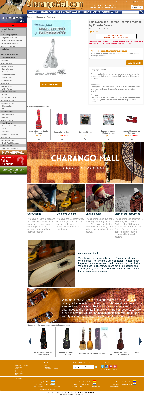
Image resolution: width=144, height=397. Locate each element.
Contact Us (18, 367)
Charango (31, 17)
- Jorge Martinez (6, 80)
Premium (3, 52)
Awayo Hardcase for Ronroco (131, 132)
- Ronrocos (5, 131)
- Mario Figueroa (6, 63)
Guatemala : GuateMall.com (45, 384)
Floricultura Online (76, 386)
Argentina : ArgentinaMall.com (44, 382)
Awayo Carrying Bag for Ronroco (38, 132)
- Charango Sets (6, 106)
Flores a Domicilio (38, 386)
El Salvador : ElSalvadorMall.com (124, 384)
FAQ (16, 370)
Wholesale (47, 367)
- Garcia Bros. (6, 72)
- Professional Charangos (10, 43)
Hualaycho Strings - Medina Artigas (108, 132)
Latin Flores (57, 386)
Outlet (2, 32)
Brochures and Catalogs (51, 368)
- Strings (4, 94)
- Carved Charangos (8, 140)
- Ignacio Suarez (6, 77)
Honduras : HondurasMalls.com (85, 384)
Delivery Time (19, 372)
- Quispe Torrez (6, 86)
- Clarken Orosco (7, 66)
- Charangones (6, 137)
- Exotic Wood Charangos (10, 143)
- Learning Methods (7, 100)
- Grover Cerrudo (7, 69)
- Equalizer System (7, 103)
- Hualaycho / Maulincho (9, 134)
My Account (138, 2)
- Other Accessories (8, 109)
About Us (47, 365)
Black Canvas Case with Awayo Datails (43, 353)
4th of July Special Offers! (9, 54)
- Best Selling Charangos (9, 149)
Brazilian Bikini (114, 386)
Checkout (129, 2)
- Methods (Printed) (7, 114)
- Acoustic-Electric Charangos (11, 126)
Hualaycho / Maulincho (45, 17)
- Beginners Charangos (9, 38)
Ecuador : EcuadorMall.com (126, 382)
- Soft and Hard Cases (8, 97)
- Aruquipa (4, 60)
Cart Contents (120, 2)
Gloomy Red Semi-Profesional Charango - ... (120, 353)
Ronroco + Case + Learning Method (93, 353)
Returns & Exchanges (21, 365)
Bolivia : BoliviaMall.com (87, 382)
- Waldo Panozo (6, 89)
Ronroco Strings (85, 132)
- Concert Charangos (8, 46)
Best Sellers (4, 49)
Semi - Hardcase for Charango (67, 353)
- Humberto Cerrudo (8, 75)
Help (16, 368)
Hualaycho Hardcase (62, 132)
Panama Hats (96, 386)
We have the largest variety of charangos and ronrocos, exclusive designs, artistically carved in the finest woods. (70, 224)
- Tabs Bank (5, 117)
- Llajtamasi (5, 83)
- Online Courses (7, 120)
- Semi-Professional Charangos (11, 40)
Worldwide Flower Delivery (47, 389)
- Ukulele (4, 129)
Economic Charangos (7, 29)
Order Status (19, 373)
